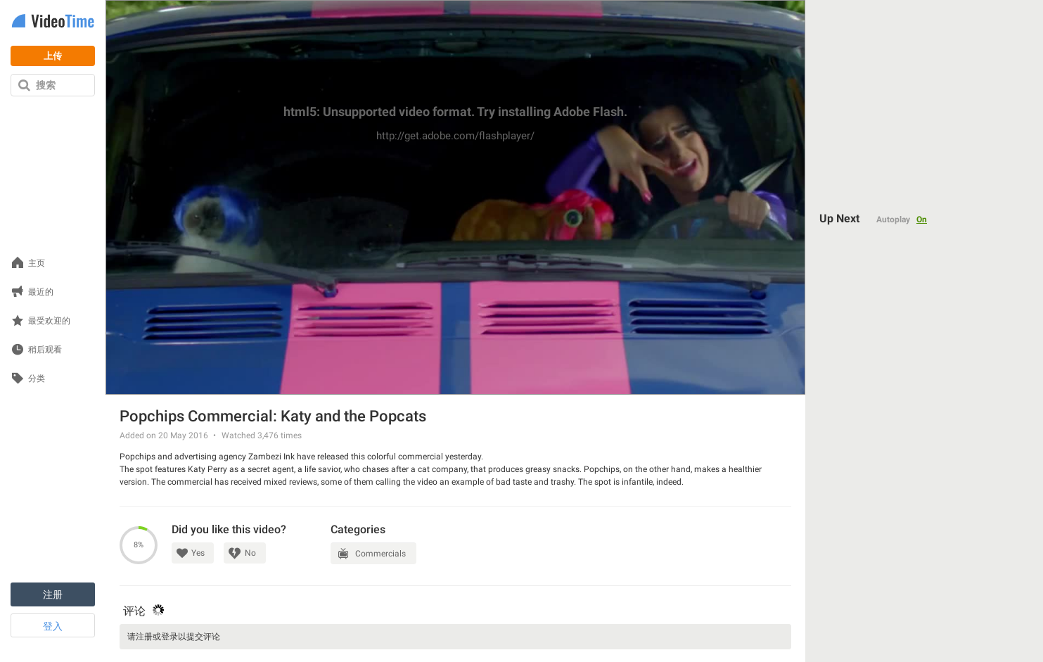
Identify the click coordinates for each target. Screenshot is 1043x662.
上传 (53, 56)
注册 (53, 594)
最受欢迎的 (49, 321)
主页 (36, 263)
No (250, 553)
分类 (36, 378)
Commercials (380, 554)
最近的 (40, 292)
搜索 (46, 85)
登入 (53, 626)
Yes (198, 553)
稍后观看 (45, 350)
